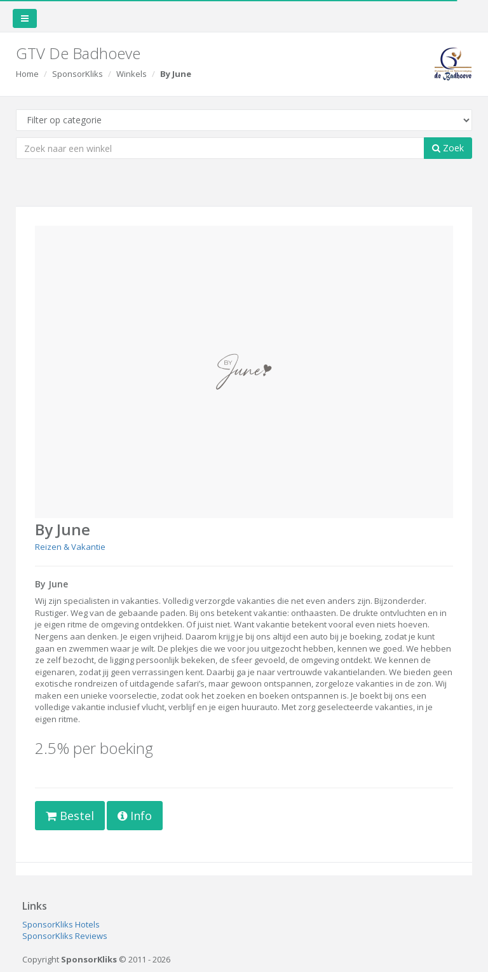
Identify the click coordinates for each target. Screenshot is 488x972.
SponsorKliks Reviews (64, 935)
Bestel (70, 815)
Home (27, 73)
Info (135, 815)
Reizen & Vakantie (70, 546)
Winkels (131, 73)
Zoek (448, 148)
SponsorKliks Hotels (61, 924)
